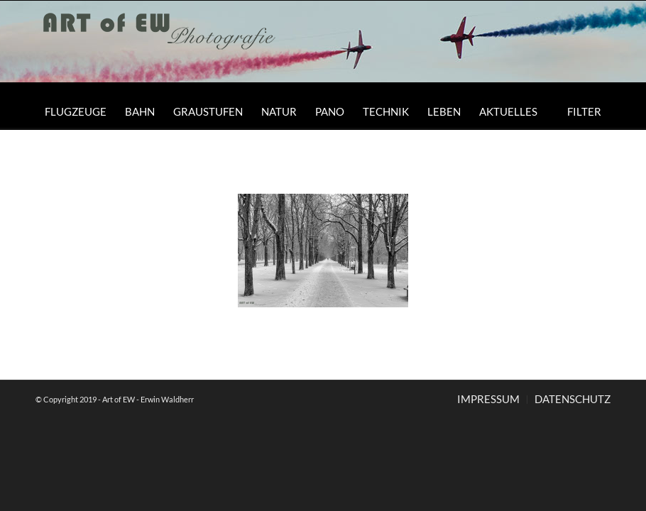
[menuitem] (75, 111)
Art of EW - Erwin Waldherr (148, 399)
